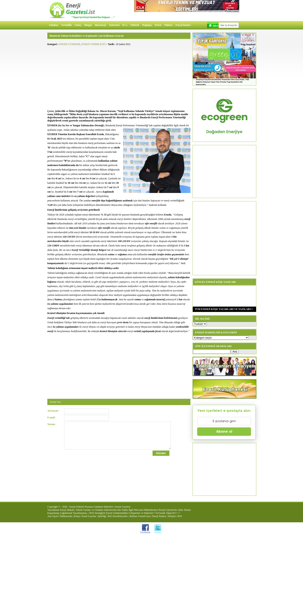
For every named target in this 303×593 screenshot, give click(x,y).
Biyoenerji (100, 25)
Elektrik (134, 25)
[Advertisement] (118, 77)
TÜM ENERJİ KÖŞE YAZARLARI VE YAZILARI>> (223, 309)
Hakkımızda (66, 516)
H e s (125, 25)
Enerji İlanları (183, 25)
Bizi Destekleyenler (118, 516)
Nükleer (168, 25)
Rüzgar (88, 25)
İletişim (172, 516)
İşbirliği (102, 516)
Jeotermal (114, 25)
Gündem (53, 25)
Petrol (158, 25)
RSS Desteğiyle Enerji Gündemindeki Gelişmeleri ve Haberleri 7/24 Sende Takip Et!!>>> (134, 513)
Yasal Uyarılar (89, 516)
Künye (77, 516)
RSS (179, 516)
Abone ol (224, 431)
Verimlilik (66, 25)
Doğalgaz (147, 25)
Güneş (78, 25)
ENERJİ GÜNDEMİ (69, 44)
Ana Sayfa (52, 516)
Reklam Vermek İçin (140, 516)
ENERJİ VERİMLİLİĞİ (93, 44)
